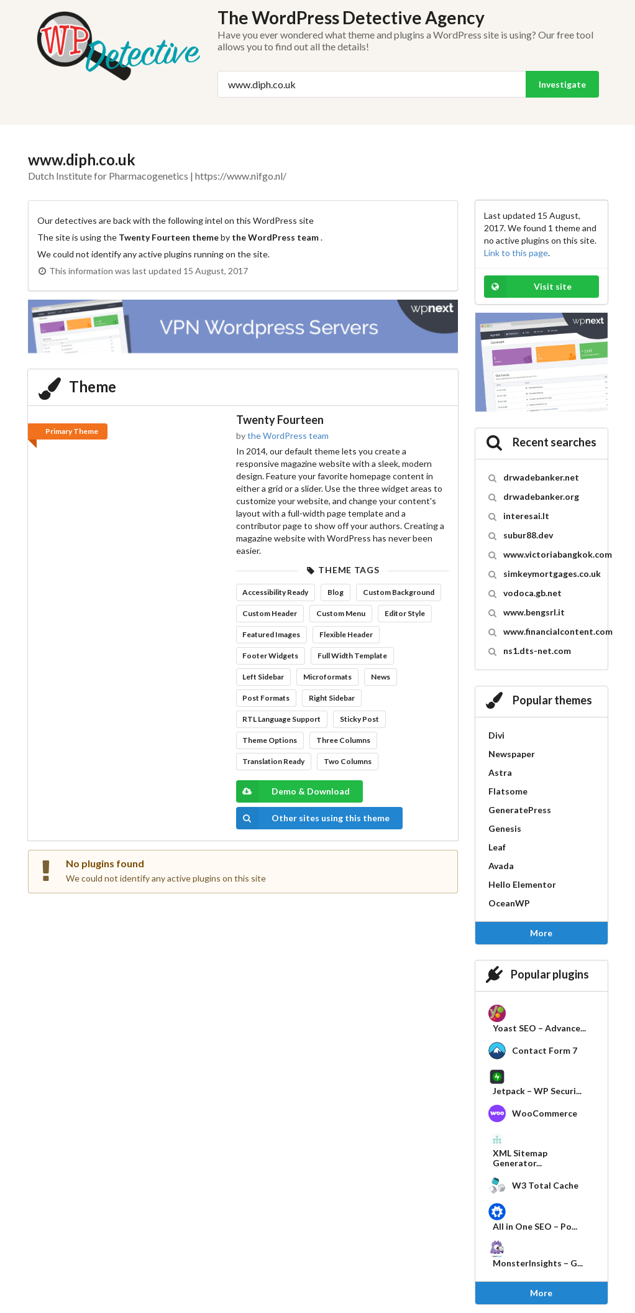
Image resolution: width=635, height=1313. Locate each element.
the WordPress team (288, 435)
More (541, 933)
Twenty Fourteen (280, 419)
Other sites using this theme (313, 818)
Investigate (562, 84)
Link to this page (516, 252)
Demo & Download (293, 791)
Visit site (528, 286)
